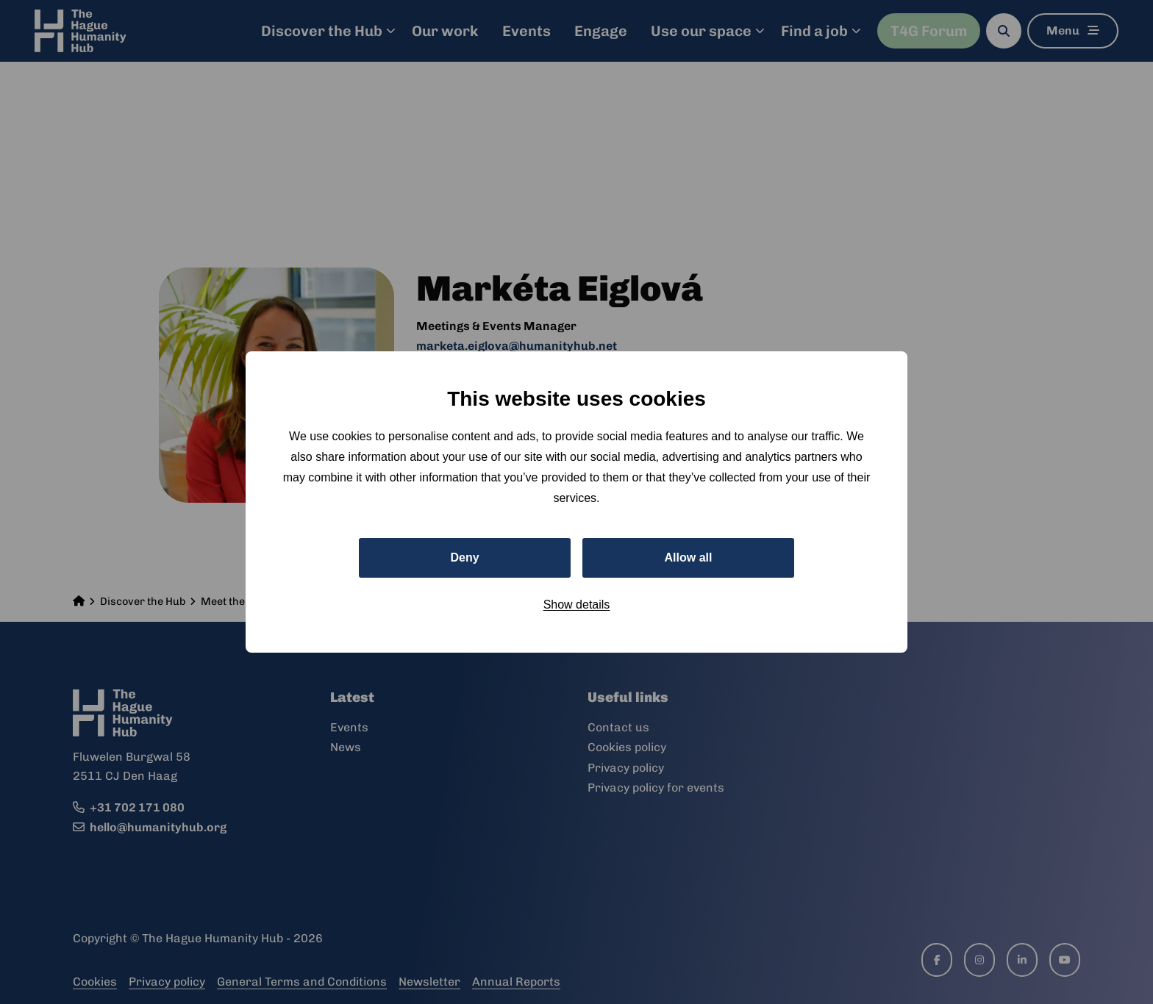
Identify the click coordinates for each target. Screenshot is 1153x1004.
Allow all (689, 557)
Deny (464, 557)
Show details (576, 604)
